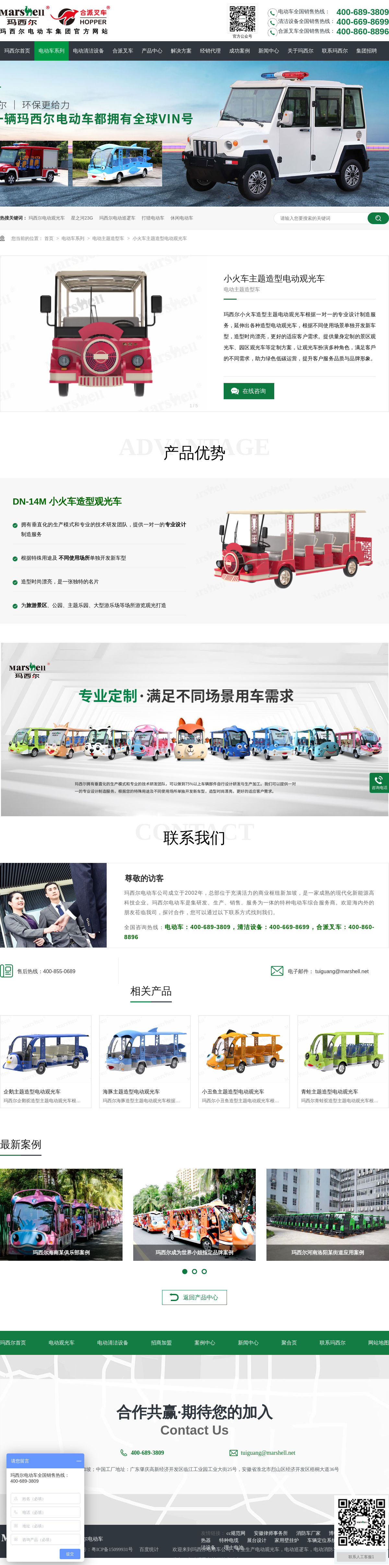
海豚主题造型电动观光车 (131, 1091)
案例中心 (204, 1342)
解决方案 (181, 51)
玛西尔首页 (17, 51)
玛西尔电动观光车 (47, 218)
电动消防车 (325, 1549)
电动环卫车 (199, 1559)
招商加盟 (161, 1342)
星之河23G (82, 218)
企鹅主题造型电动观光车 (32, 1091)
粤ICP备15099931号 (112, 1549)
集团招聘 (366, 51)
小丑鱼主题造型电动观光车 (233, 1091)
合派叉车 (122, 51)
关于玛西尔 (300, 51)
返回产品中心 (200, 1297)
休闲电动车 (182, 218)
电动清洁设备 (88, 51)
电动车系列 (52, 51)
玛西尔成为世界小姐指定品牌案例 (194, 1252)
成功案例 (239, 51)
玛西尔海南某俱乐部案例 (61, 1252)
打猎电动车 (153, 218)
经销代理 (210, 51)
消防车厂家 (309, 1533)
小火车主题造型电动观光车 (160, 238)
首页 (49, 238)
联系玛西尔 (335, 51)
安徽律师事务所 (271, 1533)
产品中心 (152, 51)
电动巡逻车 (296, 1549)
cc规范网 (237, 1533)
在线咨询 (254, 391)
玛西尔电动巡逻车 (117, 218)
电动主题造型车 (108, 238)
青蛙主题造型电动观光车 (329, 1091)
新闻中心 (268, 51)
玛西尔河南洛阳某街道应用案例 (327, 1252)
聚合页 (289, 1342)
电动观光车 (62, 1342)
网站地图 (378, 1342)
